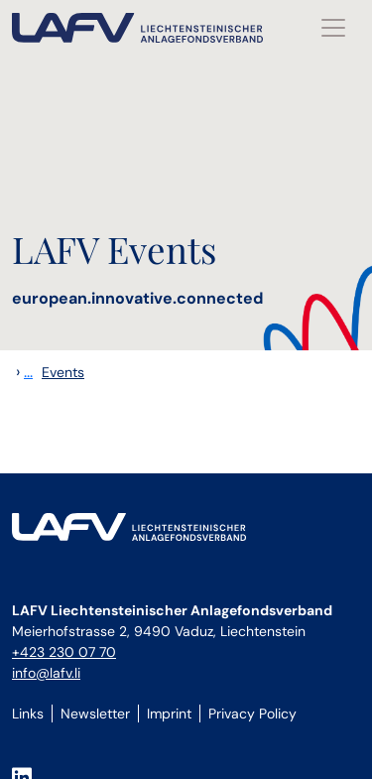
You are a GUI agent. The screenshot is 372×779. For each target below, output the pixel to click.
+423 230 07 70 (64, 652)
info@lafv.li (46, 673)
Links (28, 713)
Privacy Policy (252, 713)
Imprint (169, 713)
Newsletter (95, 713)
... (28, 371)
